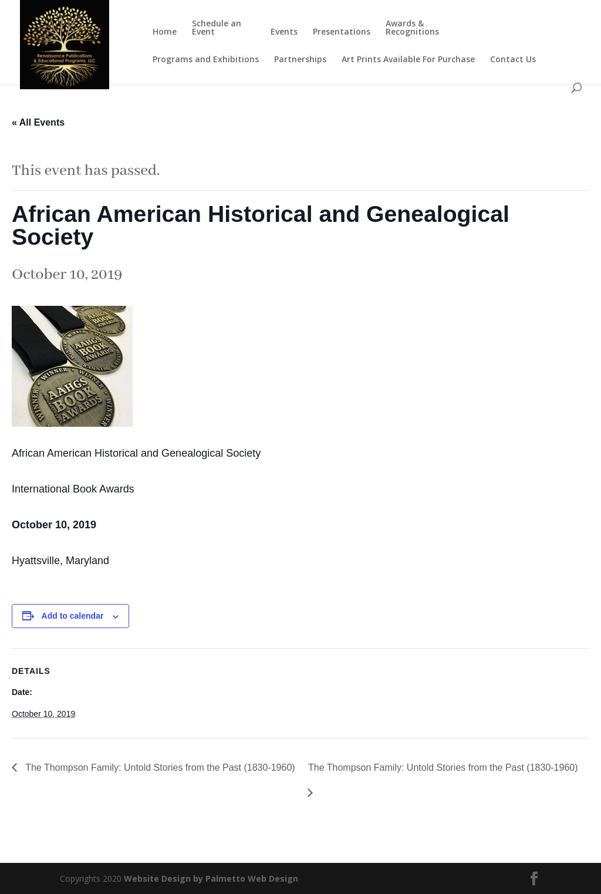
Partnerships (300, 60)
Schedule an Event (216, 28)
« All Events (38, 122)
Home (165, 32)
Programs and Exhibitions (206, 60)
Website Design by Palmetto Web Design (211, 878)
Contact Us (513, 60)
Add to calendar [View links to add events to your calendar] (73, 615)
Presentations (341, 32)
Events (284, 32)
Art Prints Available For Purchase (408, 60)
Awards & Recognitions (412, 28)
